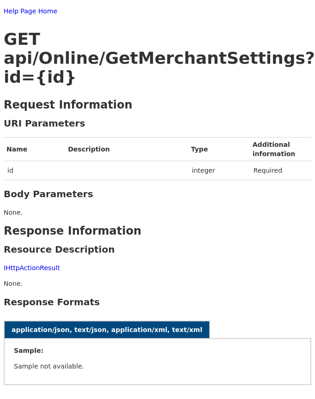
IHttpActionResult (32, 268)
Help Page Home (30, 11)
